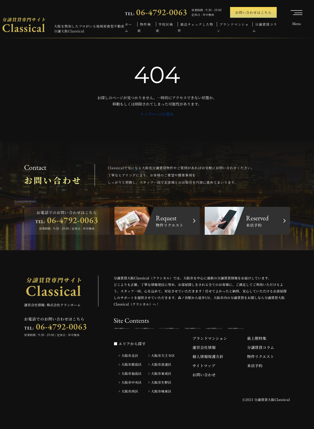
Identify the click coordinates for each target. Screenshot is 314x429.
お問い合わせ (204, 388)
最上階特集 (256, 352)
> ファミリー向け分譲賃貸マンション (243, 330)
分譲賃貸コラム (260, 361)
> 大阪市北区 (128, 369)
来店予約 (255, 379)
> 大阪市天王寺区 (161, 369)
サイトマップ (204, 379)
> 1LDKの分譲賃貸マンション (135, 340)
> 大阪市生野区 (159, 396)
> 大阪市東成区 (159, 387)
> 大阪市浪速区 (159, 378)
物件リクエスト (260, 370)
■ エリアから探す (130, 357)
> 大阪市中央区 (130, 396)
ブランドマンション (210, 352)
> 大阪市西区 (128, 404)
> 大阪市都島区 (130, 378)
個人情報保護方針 (208, 370)
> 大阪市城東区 (159, 404)
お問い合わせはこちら (253, 12)
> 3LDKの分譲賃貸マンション (232, 340)
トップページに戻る (157, 114)
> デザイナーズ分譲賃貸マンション (185, 330)
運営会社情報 (204, 361)
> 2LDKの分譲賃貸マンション (184, 340)
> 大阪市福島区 (130, 387)
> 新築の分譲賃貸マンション (134, 330)
